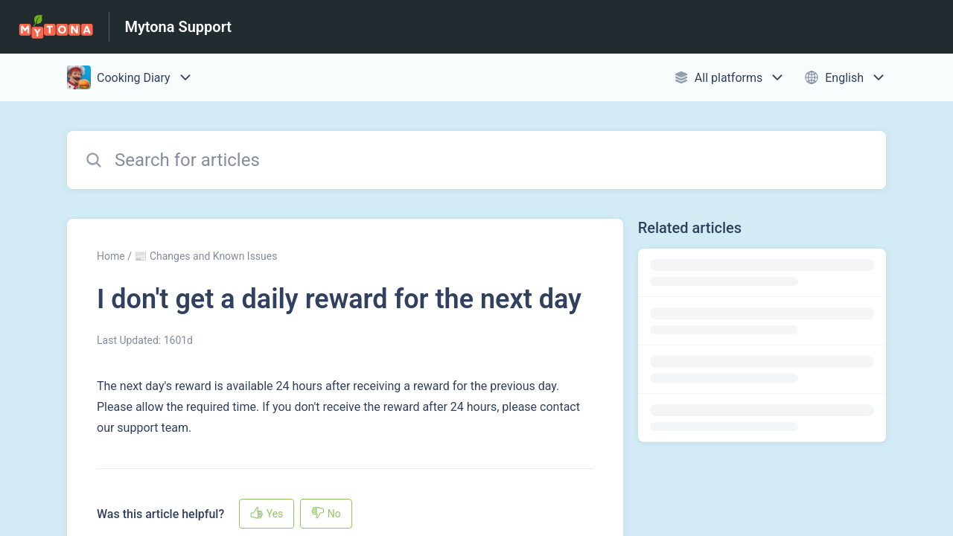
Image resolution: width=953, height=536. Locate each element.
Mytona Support (178, 27)
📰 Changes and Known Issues (205, 256)
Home (111, 256)
